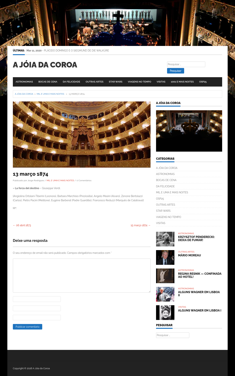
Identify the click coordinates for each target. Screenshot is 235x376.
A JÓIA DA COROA (167, 167)
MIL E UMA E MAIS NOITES (50, 94)
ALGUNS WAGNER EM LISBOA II (199, 293)
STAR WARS (115, 81)
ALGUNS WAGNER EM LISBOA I (199, 310)
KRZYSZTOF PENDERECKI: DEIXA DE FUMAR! (196, 238)
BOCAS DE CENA (47, 81)
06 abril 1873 (22, 225)
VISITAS (161, 81)
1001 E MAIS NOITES (182, 81)
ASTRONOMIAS (24, 81)
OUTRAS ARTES (94, 81)
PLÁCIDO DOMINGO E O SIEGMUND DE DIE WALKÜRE (76, 50)
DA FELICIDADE (71, 81)
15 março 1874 (141, 225)
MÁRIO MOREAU (189, 255)
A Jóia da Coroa (45, 64)
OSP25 (203, 81)
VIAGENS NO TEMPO (139, 81)
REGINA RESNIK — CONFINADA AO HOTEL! (199, 275)
